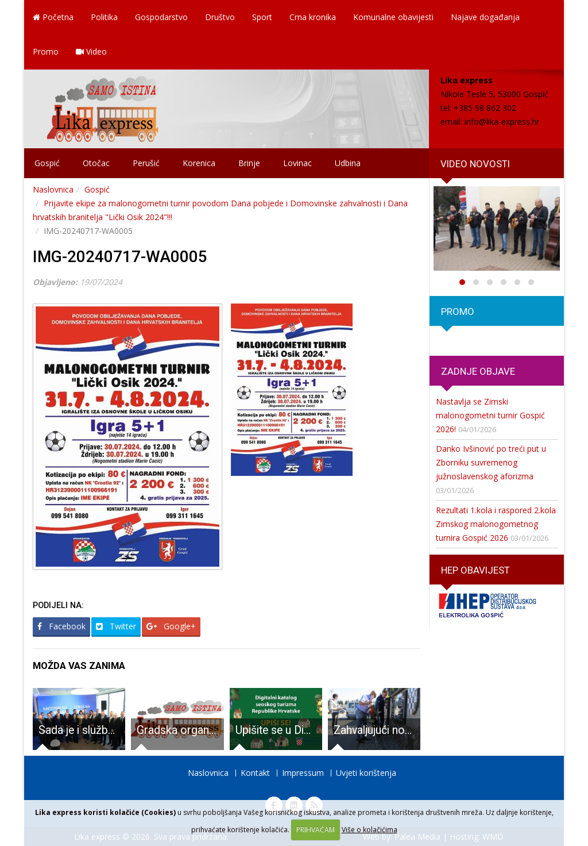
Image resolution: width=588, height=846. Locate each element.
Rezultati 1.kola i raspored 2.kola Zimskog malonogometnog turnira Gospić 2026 (496, 524)
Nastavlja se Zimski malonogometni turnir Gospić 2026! (490, 415)
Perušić (146, 162)
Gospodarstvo (161, 16)
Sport (262, 16)
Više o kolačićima (369, 830)
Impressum (303, 772)
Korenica (199, 162)
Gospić (47, 162)
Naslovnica (53, 189)
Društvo (220, 16)
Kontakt (255, 772)
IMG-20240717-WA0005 (120, 256)
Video (91, 51)
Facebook (61, 626)
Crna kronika (312, 16)
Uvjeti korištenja (366, 772)
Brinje (249, 162)
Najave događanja (485, 16)
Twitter (116, 626)
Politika (104, 16)
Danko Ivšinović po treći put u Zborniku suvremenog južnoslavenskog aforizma (491, 462)
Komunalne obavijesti (393, 16)
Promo (46, 51)
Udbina (348, 162)
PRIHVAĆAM (315, 830)
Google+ (171, 626)
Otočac (96, 162)
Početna (53, 16)
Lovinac (297, 162)
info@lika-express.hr (502, 121)
